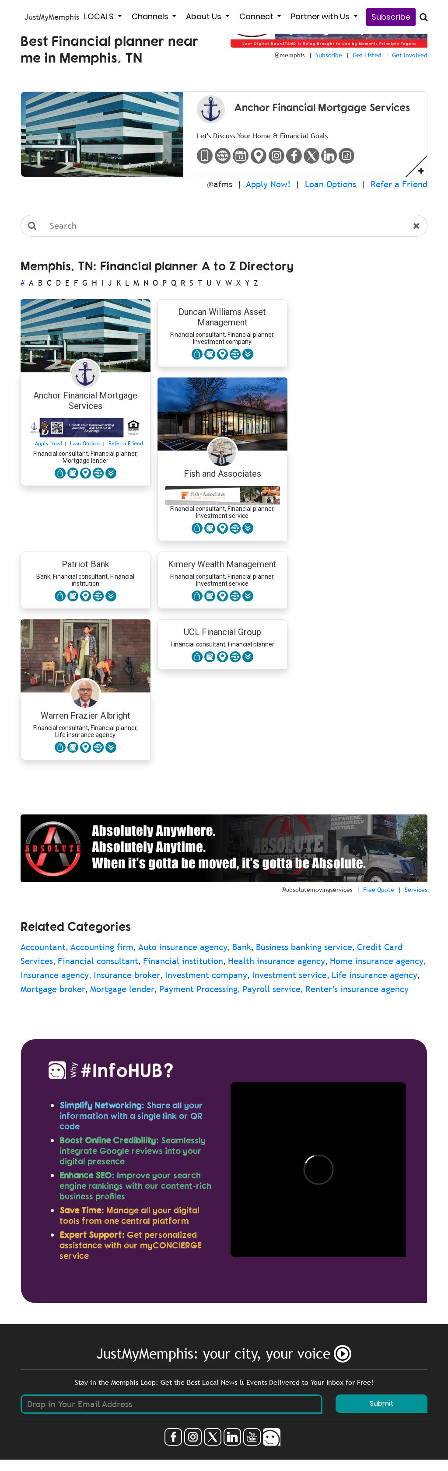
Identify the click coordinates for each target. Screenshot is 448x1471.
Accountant (43, 947)
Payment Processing (198, 989)
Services (416, 890)
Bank (241, 947)
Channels (151, 16)
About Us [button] (204, 16)
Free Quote (378, 890)
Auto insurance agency (183, 947)
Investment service (289, 975)
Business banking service (304, 947)
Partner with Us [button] (321, 16)
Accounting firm (101, 947)
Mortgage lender (122, 989)
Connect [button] (257, 16)
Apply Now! (268, 184)
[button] (421, 170)
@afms (219, 184)
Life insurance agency (374, 975)
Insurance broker (127, 975)
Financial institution (183, 961)
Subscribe (390, 16)
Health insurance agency (276, 961)
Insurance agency (55, 975)
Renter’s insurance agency (357, 989)
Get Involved (409, 55)
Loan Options (330, 184)
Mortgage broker (53, 989)
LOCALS (100, 16)
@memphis (290, 55)
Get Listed (367, 55)
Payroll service (271, 989)
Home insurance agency (377, 961)
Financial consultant (98, 961)
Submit (381, 1403)
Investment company (206, 975)
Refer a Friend (399, 184)
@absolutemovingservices (317, 890)
